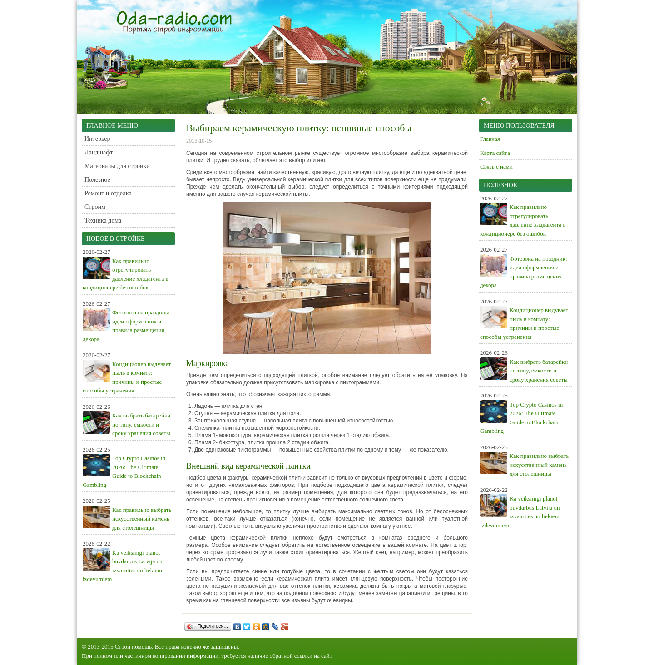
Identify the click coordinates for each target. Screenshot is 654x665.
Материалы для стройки (117, 166)
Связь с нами (496, 166)
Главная (490, 138)
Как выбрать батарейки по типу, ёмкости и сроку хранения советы (141, 424)
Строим (94, 206)
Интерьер (97, 138)
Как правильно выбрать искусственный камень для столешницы (141, 518)
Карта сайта (495, 152)
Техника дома (102, 220)
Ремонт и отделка (108, 193)
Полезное (97, 179)
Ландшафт (98, 152)
